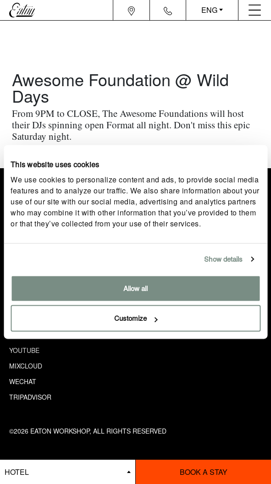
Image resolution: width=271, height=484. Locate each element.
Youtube (24, 350)
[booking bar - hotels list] (67, 472)
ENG (209, 10)
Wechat (22, 381)
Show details (223, 259)
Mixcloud (25, 365)
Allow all (135, 288)
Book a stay (203, 472)
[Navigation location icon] (131, 10)
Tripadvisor (30, 397)
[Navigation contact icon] (168, 10)
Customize (136, 318)
